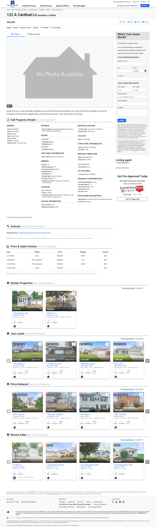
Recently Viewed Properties (127, 6)
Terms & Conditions (100, 504)
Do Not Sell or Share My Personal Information (75, 504)
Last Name (136, 87)
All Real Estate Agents (28, 502)
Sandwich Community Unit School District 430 (34, 233)
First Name (121, 87)
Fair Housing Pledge (94, 507)
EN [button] (148, 2)
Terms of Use (135, 150)
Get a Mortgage (79, 6)
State (135, 68)
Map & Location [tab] (33, 34)
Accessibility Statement (66, 507)
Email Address (122, 93)
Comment (121, 107)
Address (123, 61)
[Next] (147, 361)
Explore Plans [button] (105, 517)
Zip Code (121, 76)
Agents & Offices (63, 6)
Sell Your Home (46, 6)
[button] (144, 5)
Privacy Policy (98, 502)
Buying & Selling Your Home (122, 1)
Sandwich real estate (54, 494)
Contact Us (71, 502)
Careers (143, 1)
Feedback (62, 502)
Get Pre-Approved (132, 199)
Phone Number (122, 100)
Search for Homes (29, 6)
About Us (136, 1)
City (119, 68)
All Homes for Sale (13, 502)
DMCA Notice (81, 507)
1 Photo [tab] (16, 34)
